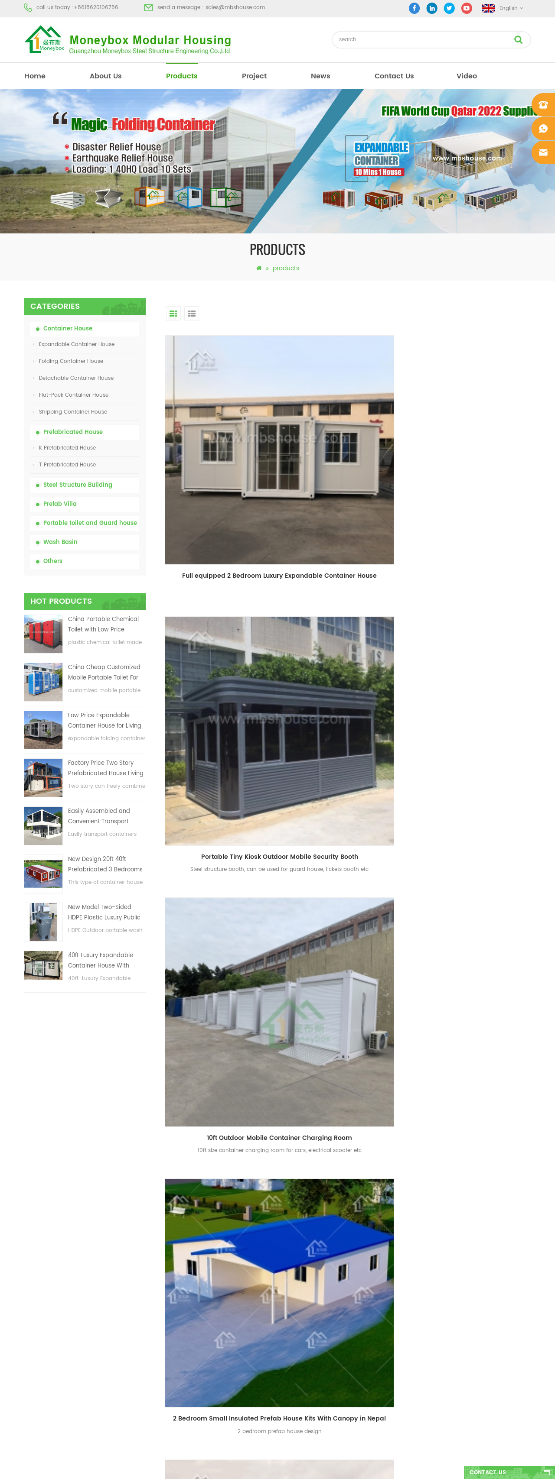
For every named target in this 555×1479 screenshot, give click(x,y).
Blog (29, 1295)
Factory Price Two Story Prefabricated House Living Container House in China (106, 769)
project (254, 76)
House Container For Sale (305, 1341)
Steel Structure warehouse (306, 1357)
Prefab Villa (60, 504)
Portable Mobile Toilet (300, 1295)
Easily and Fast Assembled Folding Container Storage (477, 943)
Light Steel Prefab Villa (300, 1326)
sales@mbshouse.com (235, 7)
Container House (67, 328)
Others (52, 561)
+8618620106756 (96, 7)
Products (35, 1248)
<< (249, 1006)
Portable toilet (290, 1232)
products (182, 76)
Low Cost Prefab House (302, 1279)
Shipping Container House (70, 412)
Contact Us (394, 76)
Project (32, 1263)
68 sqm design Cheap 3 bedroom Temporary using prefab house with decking (223, 781)
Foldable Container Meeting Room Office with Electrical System (350, 619)
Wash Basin (60, 542)
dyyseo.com (412, 1465)
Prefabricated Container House (312, 1263)
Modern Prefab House (300, 1248)
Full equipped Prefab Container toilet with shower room (350, 943)
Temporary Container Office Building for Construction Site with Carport (477, 781)
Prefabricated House (73, 432)
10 (427, 1006)
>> (447, 1006)
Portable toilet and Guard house (90, 523)
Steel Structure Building (77, 485)
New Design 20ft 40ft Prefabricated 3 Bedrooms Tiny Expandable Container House (106, 865)
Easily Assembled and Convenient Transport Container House (99, 817)
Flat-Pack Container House (70, 395)
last (468, 1006)
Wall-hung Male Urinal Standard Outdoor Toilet (223, 943)
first (227, 1006)
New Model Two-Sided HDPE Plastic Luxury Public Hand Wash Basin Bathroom (104, 913)
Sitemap (34, 1310)
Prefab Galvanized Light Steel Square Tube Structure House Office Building (350, 781)
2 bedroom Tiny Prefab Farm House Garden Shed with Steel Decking (477, 619)
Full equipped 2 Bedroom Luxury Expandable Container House (223, 456)
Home (31, 1217)
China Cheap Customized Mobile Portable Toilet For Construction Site (104, 673)
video (467, 76)
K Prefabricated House (64, 448)
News (320, 76)
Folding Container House (68, 361)
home (35, 76)
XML (29, 1326)
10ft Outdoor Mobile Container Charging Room (477, 456)
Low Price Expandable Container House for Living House (104, 721)
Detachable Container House (73, 378)
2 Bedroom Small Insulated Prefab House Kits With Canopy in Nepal (223, 619)
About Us (106, 76)
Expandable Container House (73, 344)
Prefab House (289, 1217)
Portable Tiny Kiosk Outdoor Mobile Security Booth (350, 456)
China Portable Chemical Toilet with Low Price (103, 624)
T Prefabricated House (64, 465)
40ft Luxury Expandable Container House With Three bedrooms (100, 961)
